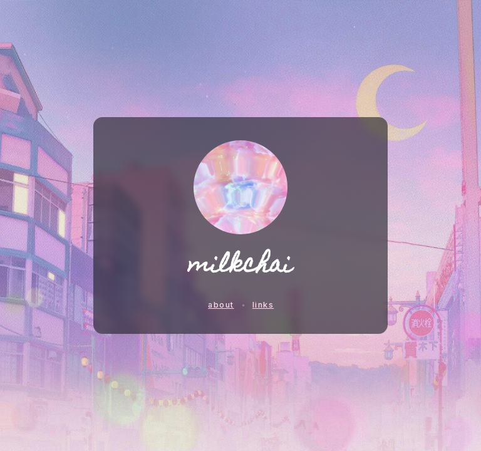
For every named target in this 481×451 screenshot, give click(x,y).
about (221, 304)
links (263, 304)
